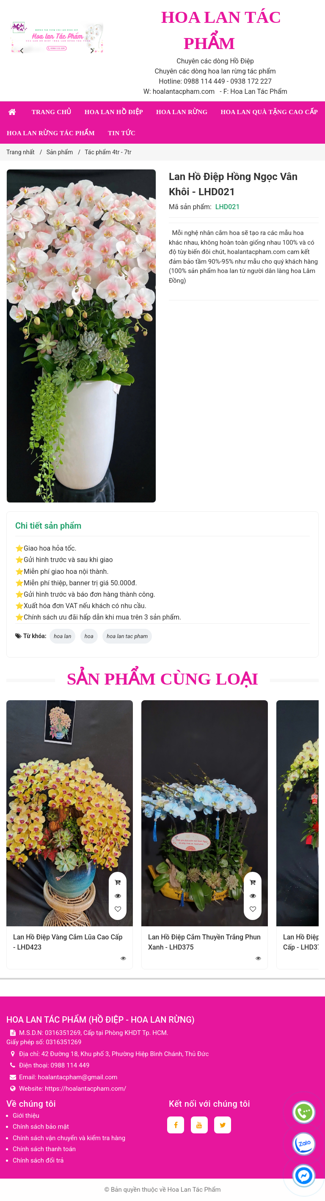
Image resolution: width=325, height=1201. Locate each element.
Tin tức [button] (121, 133)
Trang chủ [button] (52, 112)
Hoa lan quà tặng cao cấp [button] (269, 112)
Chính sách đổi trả (38, 1160)
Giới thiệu (26, 1115)
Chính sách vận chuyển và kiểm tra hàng (69, 1138)
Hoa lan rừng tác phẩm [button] (51, 133)
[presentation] (23, 50)
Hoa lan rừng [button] (181, 112)
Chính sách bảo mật (41, 1126)
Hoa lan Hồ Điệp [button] (114, 112)
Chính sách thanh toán (44, 1149)
